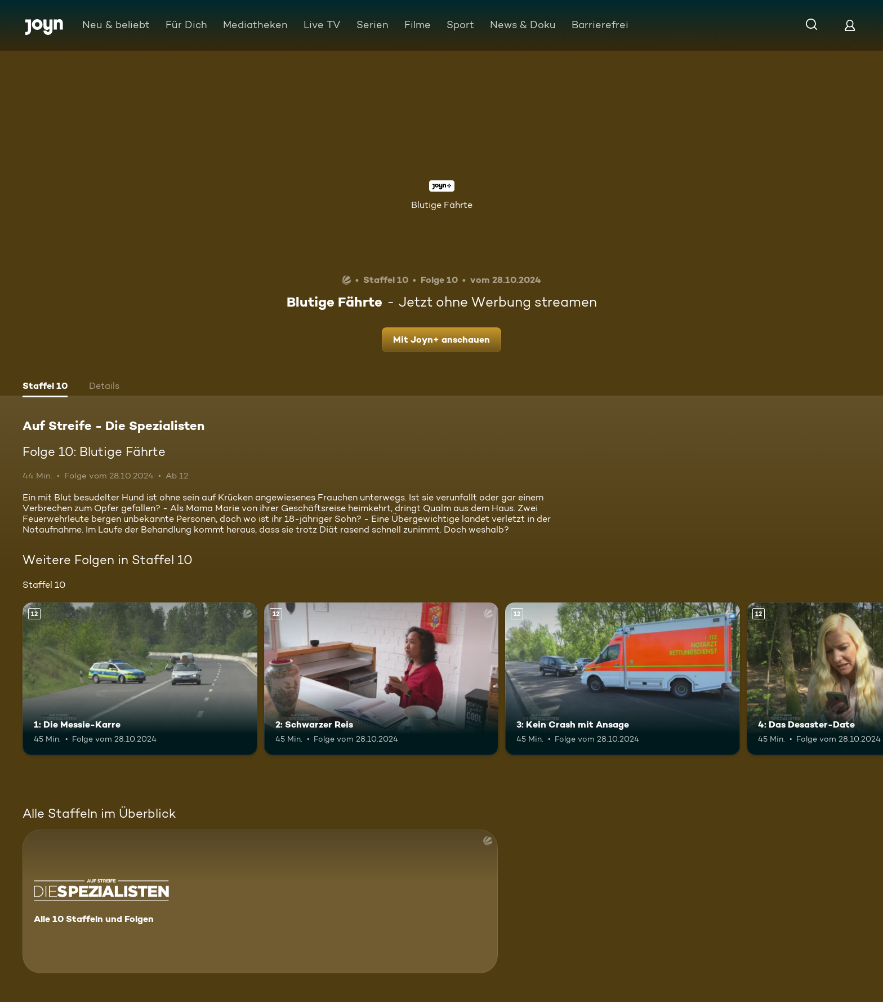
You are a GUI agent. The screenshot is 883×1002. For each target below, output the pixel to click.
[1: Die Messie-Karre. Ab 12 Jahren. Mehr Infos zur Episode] (140, 678)
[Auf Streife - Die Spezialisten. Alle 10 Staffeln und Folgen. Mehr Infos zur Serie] (260, 901)
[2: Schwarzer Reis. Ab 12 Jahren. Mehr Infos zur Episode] (381, 678)
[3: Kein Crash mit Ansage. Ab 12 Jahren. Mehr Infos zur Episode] (622, 678)
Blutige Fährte (441, 204)
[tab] (45, 387)
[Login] (850, 25)
